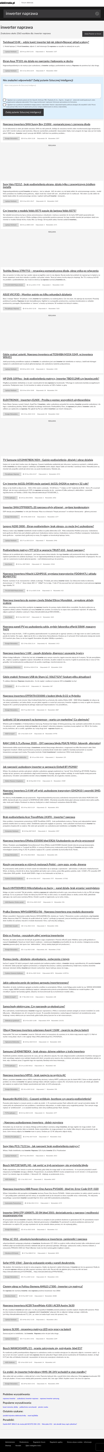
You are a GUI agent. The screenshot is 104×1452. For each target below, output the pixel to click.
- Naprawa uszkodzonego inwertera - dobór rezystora (33, 1122)
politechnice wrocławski (28, 1407)
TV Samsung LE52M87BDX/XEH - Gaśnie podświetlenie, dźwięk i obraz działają (48, 460)
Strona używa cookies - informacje (79, 1442)
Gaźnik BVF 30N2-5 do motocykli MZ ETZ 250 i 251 (21, 1424)
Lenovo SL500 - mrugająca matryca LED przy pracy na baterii (37, 1329)
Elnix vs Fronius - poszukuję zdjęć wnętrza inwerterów (33, 935)
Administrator (10, 1442)
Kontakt (18, 1445)
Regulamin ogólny (56, 1442)
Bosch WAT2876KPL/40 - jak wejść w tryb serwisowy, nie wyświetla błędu (45, 1165)
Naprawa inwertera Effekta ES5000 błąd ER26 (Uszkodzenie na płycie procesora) (48, 840)
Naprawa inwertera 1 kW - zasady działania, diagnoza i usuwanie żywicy (43, 653)
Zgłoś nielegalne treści (33, 1445)
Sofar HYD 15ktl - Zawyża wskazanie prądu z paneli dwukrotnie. (39, 1263)
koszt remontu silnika (10, 1407)
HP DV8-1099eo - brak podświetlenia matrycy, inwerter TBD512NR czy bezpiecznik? (51, 378)
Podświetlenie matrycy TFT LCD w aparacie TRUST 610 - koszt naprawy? (44, 550)
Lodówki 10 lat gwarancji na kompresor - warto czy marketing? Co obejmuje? (46, 719)
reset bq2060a (33, 1415)
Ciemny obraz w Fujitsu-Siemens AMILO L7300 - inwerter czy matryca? (43, 1286)
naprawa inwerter (9, 1398)
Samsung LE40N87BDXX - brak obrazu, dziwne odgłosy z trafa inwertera (44, 1051)
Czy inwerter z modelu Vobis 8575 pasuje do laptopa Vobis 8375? (39, 211)
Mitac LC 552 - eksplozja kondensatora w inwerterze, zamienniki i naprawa (45, 1239)
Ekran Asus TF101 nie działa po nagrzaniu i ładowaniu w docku (38, 61)
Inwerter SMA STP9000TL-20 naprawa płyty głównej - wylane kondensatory (46, 507)
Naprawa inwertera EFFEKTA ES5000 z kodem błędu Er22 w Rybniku (42, 696)
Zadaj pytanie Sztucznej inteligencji (23, 112)
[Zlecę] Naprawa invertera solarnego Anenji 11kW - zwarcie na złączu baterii (46, 1030)
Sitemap (8, 1445)
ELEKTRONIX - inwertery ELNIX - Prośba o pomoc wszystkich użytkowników (46, 400)
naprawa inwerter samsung (49, 1398)
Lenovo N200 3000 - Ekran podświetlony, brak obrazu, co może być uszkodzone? (48, 526)
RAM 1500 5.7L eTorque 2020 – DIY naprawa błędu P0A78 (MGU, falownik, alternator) (52, 743)
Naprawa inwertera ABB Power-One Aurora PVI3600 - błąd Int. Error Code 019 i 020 (51, 1189)
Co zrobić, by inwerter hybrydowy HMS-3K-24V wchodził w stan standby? (44, 1372)
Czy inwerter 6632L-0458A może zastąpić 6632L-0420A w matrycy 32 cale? (46, 483)
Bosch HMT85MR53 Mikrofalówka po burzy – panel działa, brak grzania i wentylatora (51, 888)
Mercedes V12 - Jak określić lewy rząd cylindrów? (59, 1424)
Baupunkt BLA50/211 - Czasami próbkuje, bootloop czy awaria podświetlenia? (47, 1099)
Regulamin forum (39, 1442)
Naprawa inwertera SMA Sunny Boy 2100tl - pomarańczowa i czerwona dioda (46, 124)
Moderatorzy (24, 1442)
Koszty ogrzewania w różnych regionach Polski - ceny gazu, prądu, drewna (44, 864)
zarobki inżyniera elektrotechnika (14, 1415)
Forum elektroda (27, 3)
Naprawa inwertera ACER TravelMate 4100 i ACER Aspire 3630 (39, 1305)
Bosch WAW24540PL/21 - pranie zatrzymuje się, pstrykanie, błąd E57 (42, 1348)
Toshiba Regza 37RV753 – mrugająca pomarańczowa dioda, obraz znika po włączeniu (51, 271)
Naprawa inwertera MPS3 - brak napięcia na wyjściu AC (34, 1075)
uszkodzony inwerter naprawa (27, 1398)
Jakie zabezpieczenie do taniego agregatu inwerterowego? (36, 983)
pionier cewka (43, 1407)
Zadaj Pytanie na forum (93, 34)
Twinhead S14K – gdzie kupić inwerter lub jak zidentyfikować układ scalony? (46, 42)
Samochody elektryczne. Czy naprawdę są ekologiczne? (34, 1006)
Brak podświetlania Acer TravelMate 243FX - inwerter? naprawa (39, 817)
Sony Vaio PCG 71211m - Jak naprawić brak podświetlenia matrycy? (41, 1146)
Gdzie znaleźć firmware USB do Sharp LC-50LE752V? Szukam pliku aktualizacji (47, 677)
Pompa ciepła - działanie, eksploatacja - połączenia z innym (36, 959)
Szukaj (97, 14)
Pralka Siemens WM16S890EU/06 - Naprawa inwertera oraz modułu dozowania (48, 911)
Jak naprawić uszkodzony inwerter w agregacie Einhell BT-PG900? (40, 767)
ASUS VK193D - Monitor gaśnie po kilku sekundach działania (37, 294)
